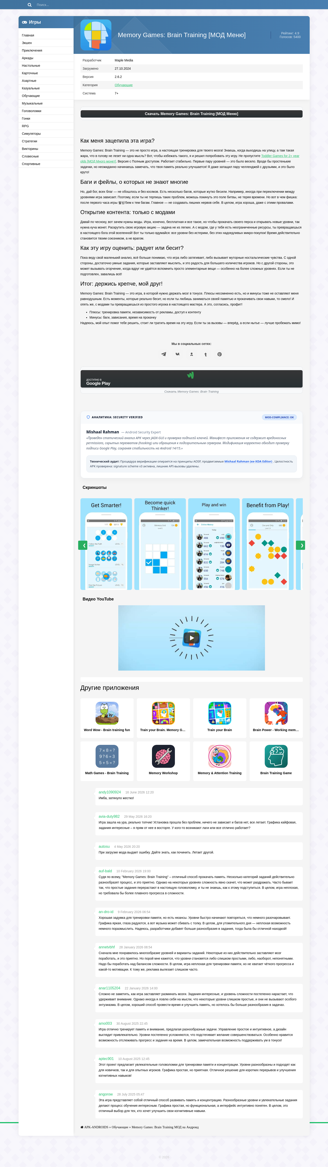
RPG (25, 126)
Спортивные (31, 164)
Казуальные (31, 88)
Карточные (30, 73)
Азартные (29, 81)
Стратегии (29, 141)
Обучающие (31, 96)
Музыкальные (32, 103)
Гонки (26, 118)
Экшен (27, 43)
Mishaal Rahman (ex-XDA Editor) (248, 462)
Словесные (30, 156)
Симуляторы (31, 133)
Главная (28, 35)
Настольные (31, 65)
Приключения (32, 50)
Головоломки (31, 111)
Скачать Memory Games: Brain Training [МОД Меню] (191, 115)
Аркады (27, 58)
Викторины (30, 149)
